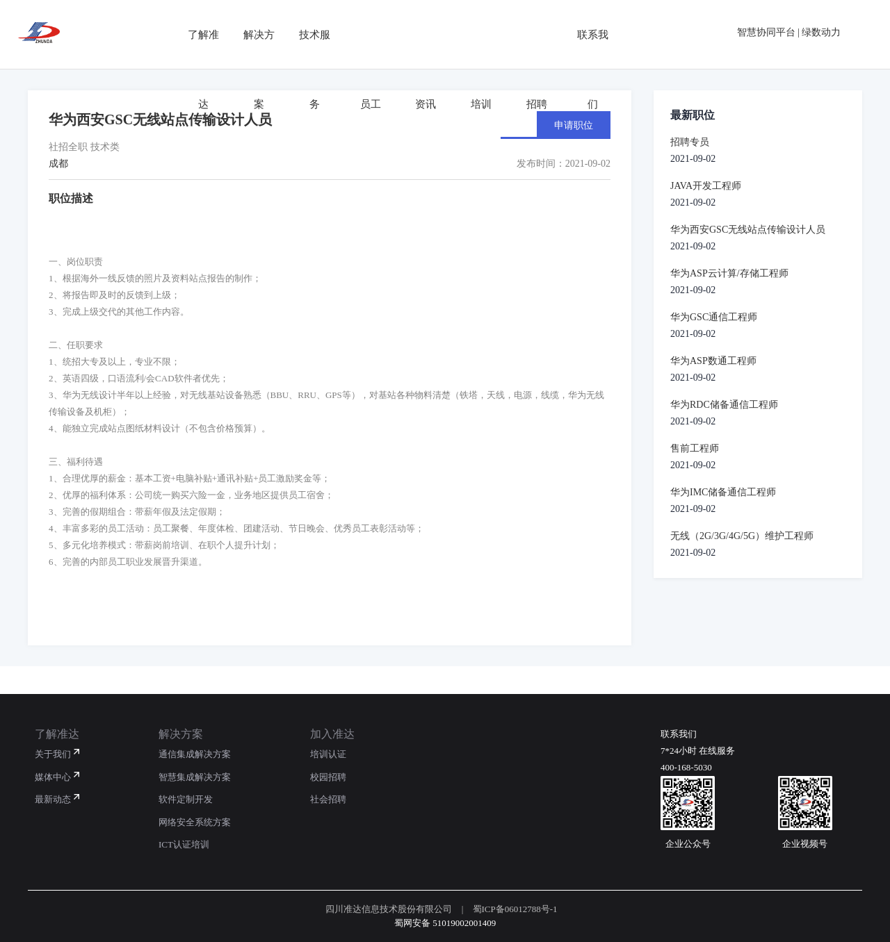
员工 (361, 34)
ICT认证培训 (184, 844)
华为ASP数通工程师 (713, 361)
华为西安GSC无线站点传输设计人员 (747, 229)
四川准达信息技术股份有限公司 (388, 909)
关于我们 (53, 754)
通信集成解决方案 (195, 754)
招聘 (528, 34)
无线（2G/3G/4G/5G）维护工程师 (742, 536)
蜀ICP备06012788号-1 (515, 909)
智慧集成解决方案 (195, 777)
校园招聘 (328, 777)
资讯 (417, 34)
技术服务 (306, 34)
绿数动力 (821, 32)
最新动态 (53, 799)
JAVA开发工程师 (705, 186)
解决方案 (250, 34)
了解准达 (194, 34)
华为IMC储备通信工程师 (723, 492)
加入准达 (332, 734)
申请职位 (573, 125)
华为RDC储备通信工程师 (724, 404)
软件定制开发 (186, 799)
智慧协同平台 (766, 32)
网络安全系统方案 (195, 822)
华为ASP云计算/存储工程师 (729, 273)
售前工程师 (694, 448)
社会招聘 (328, 799)
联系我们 (584, 34)
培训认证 (328, 754)
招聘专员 (689, 142)
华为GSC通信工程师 (713, 317)
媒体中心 (53, 777)
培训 (473, 34)
